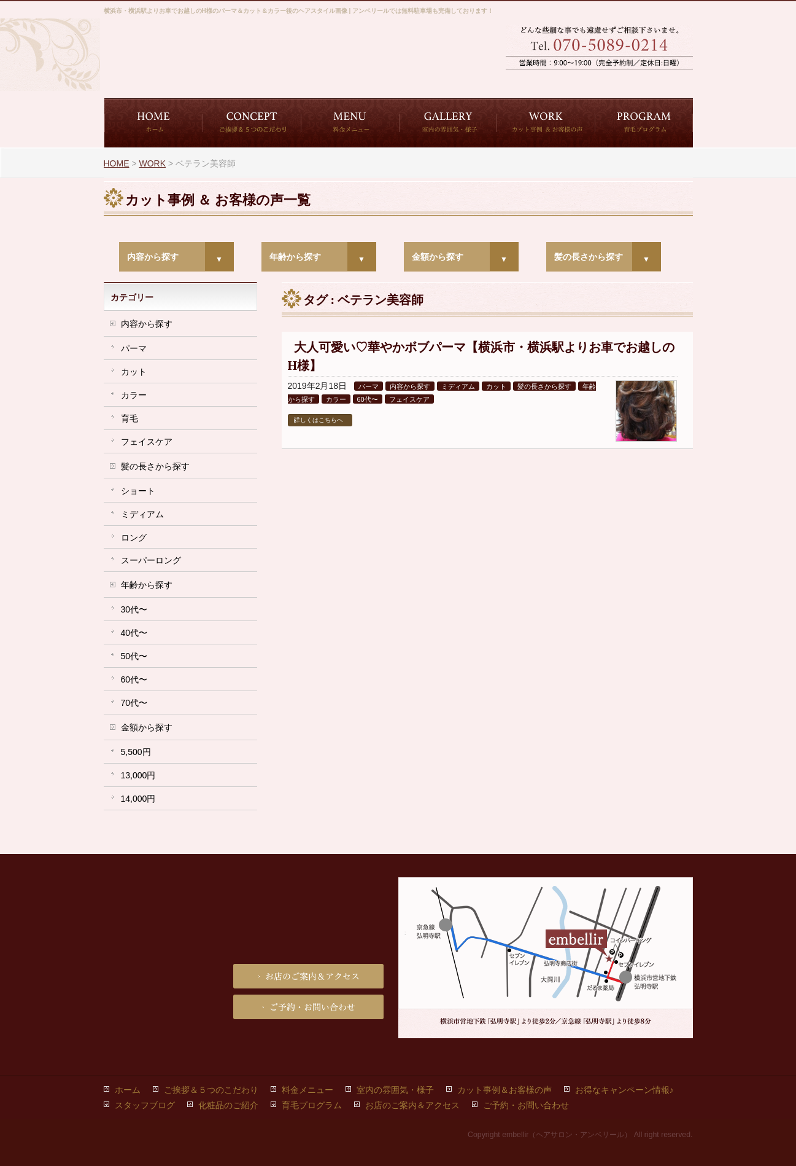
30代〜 (134, 609)
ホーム (128, 1090)
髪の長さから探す (588, 257)
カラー (336, 399)
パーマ (368, 386)
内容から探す (153, 257)
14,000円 (138, 799)
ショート (138, 491)
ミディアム (458, 386)
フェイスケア (409, 399)
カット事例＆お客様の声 (504, 1090)
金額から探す (437, 257)
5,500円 (136, 752)
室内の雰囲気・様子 (395, 1090)
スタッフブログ (145, 1105)
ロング (134, 537)
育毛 (129, 418)
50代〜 (134, 656)
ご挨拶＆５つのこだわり (211, 1090)
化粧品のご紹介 (228, 1105)
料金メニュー (307, 1090)
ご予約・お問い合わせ (552, 80)
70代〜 (134, 703)
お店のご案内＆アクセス (647, 80)
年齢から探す (295, 257)
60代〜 (367, 399)
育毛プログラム (312, 1105)
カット (496, 386)
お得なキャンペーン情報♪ (624, 1090)
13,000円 (138, 775)
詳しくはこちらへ (318, 420)
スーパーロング (151, 560)
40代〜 (134, 633)
